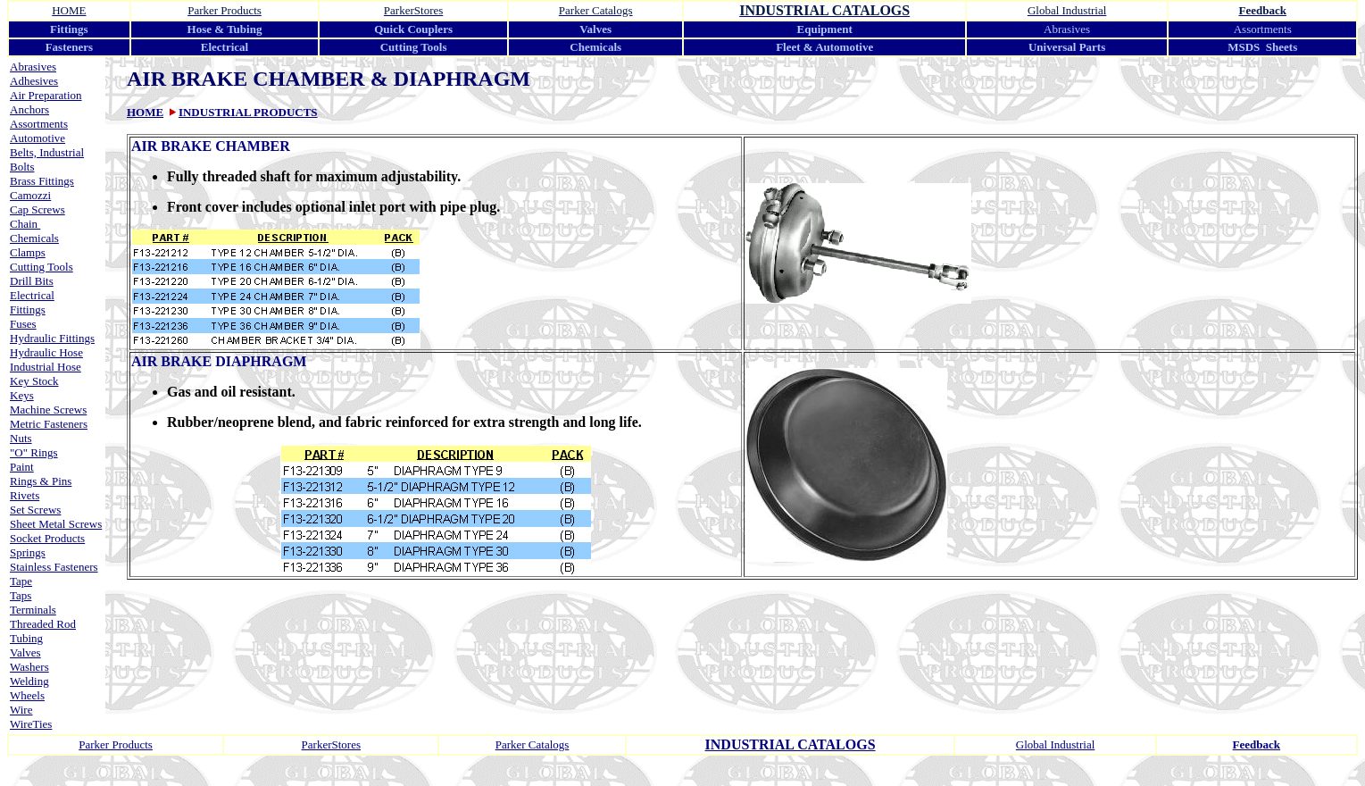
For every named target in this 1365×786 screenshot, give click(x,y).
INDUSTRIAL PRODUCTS (248, 112)
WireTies (31, 724)
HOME (145, 112)
